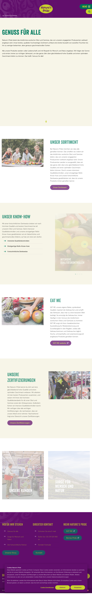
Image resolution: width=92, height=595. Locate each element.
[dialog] (46, 578)
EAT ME (69, 531)
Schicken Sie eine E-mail (47, 531)
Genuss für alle (12, 531)
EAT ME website (59, 344)
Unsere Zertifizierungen (20, 424)
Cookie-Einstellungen (47, 587)
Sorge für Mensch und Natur (15, 538)
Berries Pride (71, 538)
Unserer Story (10, 553)
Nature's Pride (46, 9)
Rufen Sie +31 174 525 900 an (48, 538)
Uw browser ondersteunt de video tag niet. (46, 87)
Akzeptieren (77, 587)
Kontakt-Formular (44, 545)
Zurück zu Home (11, 16)
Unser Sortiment (60, 188)
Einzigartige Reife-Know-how (18, 247)
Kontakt (39, 553)
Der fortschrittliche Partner (17, 545)
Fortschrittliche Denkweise (17, 252)
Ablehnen (62, 587)
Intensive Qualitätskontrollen (18, 242)
